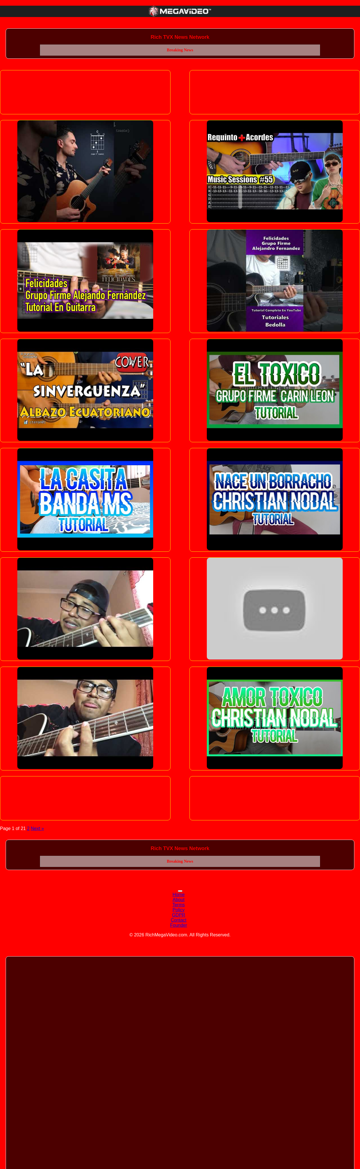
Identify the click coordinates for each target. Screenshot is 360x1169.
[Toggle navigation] (180, 891)
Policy (178, 909)
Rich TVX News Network (180, 37)
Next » (37, 828)
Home (178, 894)
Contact (178, 920)
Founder (178, 925)
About (179, 899)
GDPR (178, 915)
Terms (178, 904)
